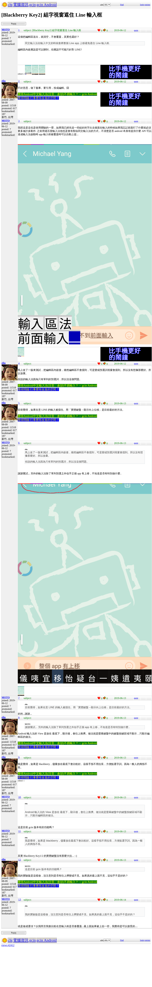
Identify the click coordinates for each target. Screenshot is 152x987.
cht (10, 5)
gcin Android (47, 5)
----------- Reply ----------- (14, 24)
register (147, 5)
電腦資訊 (21, 5)
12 (19, 859)
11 (19, 831)
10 (19, 797)
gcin (32, 5)
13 (19, 899)
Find (122, 5)
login (142, 5)
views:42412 (7, 945)
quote (136, 30)
